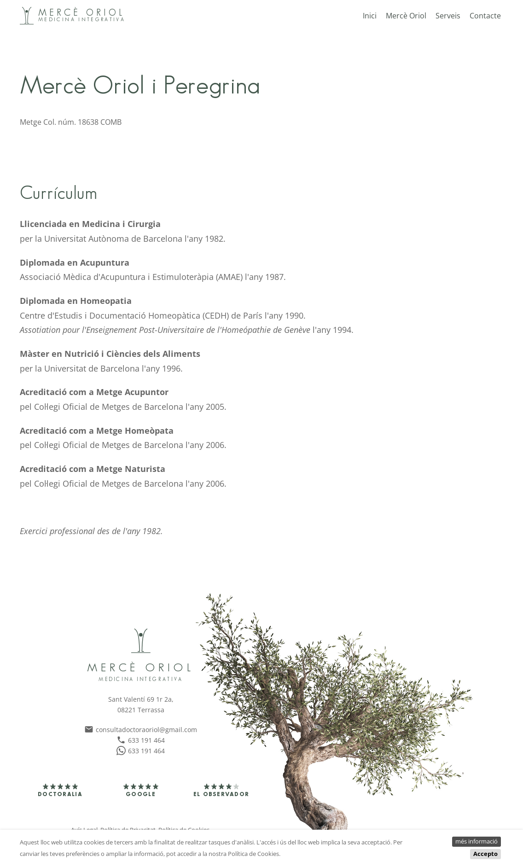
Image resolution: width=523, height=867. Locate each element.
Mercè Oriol (406, 16)
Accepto (485, 854)
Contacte (485, 16)
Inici (370, 16)
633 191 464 (140, 740)
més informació (476, 841)
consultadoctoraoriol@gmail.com (140, 729)
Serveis (448, 16)
